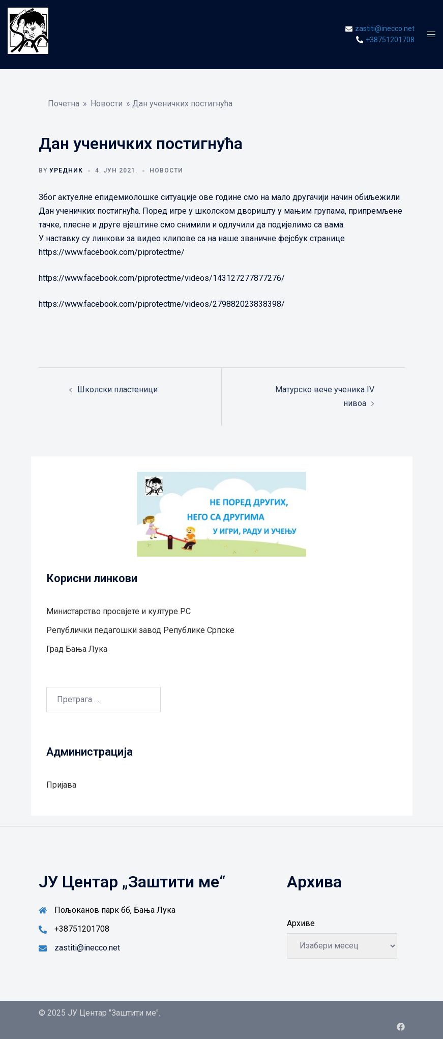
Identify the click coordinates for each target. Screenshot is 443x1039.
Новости (107, 103)
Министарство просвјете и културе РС (118, 611)
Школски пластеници (117, 389)
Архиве (301, 923)
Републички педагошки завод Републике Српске (140, 630)
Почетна (63, 103)
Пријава (61, 785)
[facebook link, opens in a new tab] (401, 1026)
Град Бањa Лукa (76, 649)
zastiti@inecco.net (87, 948)
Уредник (66, 170)
